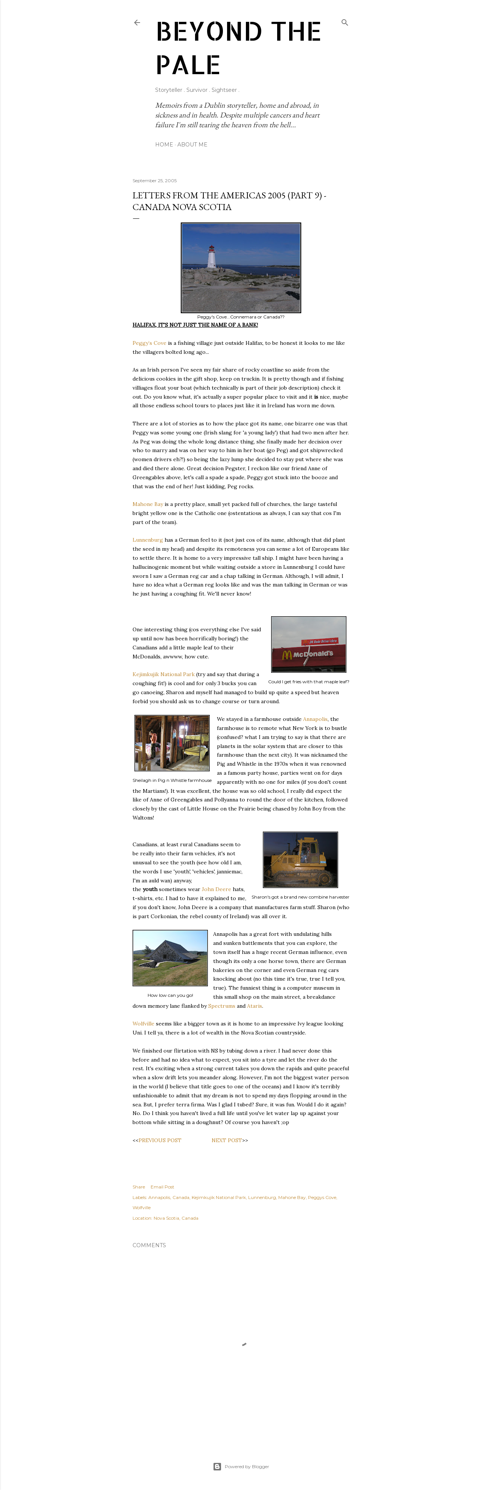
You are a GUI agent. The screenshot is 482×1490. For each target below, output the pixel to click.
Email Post (162, 1187)
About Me (192, 144)
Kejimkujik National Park (164, 674)
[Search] (344, 21)
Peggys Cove (322, 1197)
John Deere (216, 889)
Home (164, 144)
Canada (180, 1197)
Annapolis (315, 719)
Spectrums (221, 1005)
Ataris (254, 1005)
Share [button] (139, 1187)
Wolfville (143, 1023)
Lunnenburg (148, 539)
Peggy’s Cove (149, 343)
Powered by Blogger (241, 1466)
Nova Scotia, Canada (176, 1218)
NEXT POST (227, 1140)
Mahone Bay (148, 504)
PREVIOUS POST (160, 1140)
